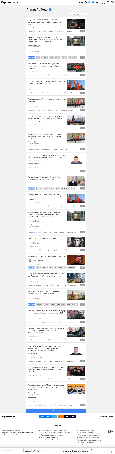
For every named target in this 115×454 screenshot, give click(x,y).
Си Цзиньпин (73, 378)
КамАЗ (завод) (63, 339)
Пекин (50, 57)
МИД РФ (64, 285)
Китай (57, 110)
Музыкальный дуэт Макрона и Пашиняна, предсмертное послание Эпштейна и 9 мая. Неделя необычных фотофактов (45, 214)
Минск (44, 127)
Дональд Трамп (71, 57)
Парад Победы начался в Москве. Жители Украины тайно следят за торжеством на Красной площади (47, 197)
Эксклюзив (44, 57)
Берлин (43, 250)
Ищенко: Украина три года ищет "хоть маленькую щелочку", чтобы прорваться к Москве (44, 22)
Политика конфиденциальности (49, 437)
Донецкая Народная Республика (50, 322)
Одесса (61, 92)
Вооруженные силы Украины (67, 110)
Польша (55, 149)
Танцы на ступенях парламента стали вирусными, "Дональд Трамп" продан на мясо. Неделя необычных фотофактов (46, 39)
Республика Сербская (48, 170)
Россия (56, 57)
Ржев (37, 250)
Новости (38, 31)
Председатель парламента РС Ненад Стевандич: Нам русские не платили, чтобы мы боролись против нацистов (46, 157)
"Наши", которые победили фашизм (42, 238)
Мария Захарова (72, 285)
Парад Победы (37, 9)
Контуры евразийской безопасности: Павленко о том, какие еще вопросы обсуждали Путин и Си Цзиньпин (47, 369)
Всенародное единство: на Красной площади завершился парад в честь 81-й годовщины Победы (45, 136)
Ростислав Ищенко (60, 31)
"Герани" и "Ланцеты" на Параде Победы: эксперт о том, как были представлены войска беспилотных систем (47, 330)
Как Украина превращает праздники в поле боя (46, 256)
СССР (56, 188)
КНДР (61, 206)
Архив (56, 425)
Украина (51, 31)
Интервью (38, 170)
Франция (62, 232)
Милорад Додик (71, 170)
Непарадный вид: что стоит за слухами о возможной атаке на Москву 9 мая (43, 292)
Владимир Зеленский (70, 75)
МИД (58, 285)
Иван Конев (71, 250)
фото (37, 57)
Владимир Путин (70, 92)
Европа (50, 75)
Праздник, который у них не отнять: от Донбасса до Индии (47, 100)
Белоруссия (51, 127)
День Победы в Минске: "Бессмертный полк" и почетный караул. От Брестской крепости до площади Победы (46, 118)
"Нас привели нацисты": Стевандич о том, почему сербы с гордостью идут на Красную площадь (45, 66)
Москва (44, 31)
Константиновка (69, 322)
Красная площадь (59, 75)
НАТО (72, 188)
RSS (60, 425)
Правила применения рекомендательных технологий (55, 439)
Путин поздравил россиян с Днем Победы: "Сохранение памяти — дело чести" (44, 178)
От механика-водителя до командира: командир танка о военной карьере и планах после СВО (46, 312)
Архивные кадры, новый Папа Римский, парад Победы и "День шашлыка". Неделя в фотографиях (46, 387)
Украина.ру (69, 31)
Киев (50, 267)
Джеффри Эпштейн (71, 232)
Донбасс (45, 92)
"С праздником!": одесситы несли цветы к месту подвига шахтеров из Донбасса (46, 82)
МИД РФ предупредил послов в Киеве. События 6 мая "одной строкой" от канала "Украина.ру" (47, 275)
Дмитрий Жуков (62, 250)
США (50, 232)
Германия (63, 57)
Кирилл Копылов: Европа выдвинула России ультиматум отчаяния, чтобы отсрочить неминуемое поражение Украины (45, 348)
